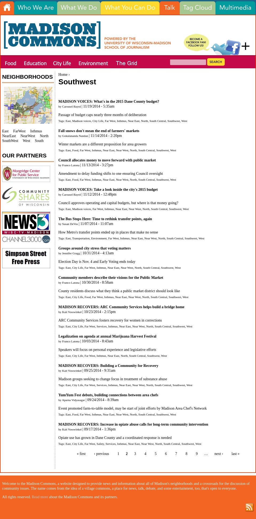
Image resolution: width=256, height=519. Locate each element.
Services (102, 326)
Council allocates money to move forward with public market (107, 160)
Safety (100, 443)
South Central (158, 120)
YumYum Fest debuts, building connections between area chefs (108, 395)
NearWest (28, 136)
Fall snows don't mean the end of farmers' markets (98, 131)
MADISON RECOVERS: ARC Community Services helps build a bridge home (121, 307)
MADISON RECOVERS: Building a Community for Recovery (108, 366)
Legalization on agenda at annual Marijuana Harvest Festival (107, 336)
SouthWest (10, 141)
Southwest (173, 120)
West (184, 120)
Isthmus (121, 120)
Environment (99, 238)
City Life (98, 120)
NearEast (9, 136)
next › (218, 454)
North (144, 120)
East (68, 120)
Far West (110, 120)
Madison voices (81, 120)
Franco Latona (70, 165)
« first (81, 454)
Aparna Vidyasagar (73, 400)
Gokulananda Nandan (75, 135)
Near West (122, 150)
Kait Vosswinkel (72, 312)
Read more (40, 497)
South (39, 141)
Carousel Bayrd (71, 106)
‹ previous (101, 454)
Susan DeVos (70, 223)
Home (62, 75)
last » (235, 454)
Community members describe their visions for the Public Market (110, 278)
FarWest (19, 131)
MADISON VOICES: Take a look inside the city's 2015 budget (108, 190)
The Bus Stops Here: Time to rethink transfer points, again (105, 219)
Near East (133, 120)
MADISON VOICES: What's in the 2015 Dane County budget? (108, 102)
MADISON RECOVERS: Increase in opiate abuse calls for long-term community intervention (133, 424)
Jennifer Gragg (71, 253)
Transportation (81, 238)
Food (75, 150)
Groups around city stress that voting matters (94, 248)
